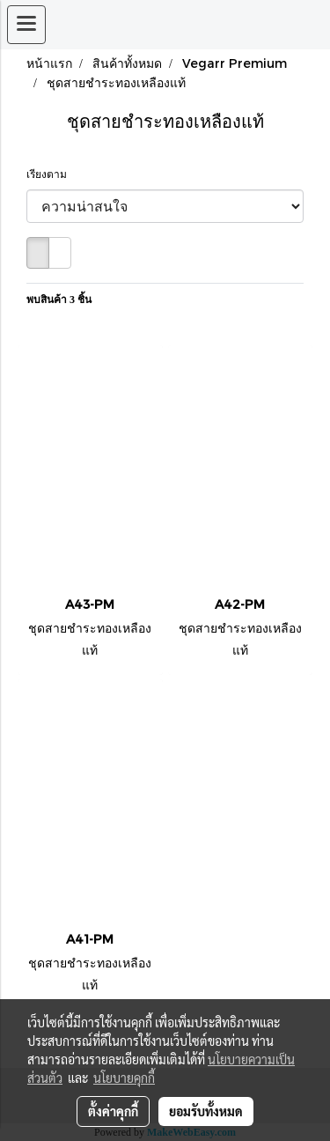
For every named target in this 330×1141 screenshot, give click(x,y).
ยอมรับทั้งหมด (206, 1111)
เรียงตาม (50, 174)
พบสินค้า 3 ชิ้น (59, 299)
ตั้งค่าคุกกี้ (113, 1111)
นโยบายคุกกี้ (124, 1077)
